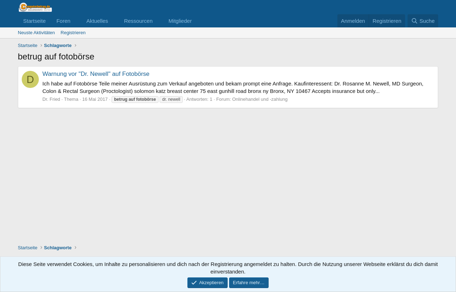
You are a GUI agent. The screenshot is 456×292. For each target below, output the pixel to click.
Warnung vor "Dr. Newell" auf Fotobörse (96, 74)
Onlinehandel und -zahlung (259, 99)
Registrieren (73, 32)
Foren (63, 21)
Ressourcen (138, 21)
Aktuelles (97, 21)
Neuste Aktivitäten (36, 32)
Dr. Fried (51, 99)
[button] (76, 20)
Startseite (34, 21)
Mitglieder (180, 21)
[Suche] (423, 20)
